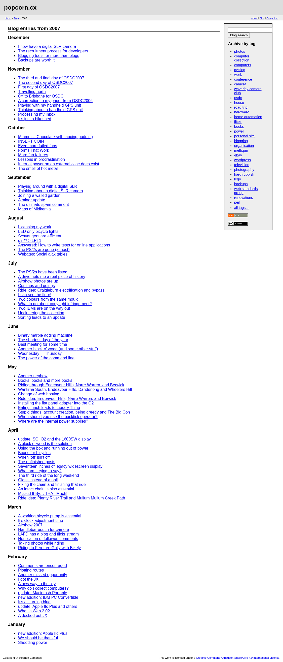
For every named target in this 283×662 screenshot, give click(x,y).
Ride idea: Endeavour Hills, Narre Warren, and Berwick (67, 398)
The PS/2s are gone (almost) (44, 249)
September (19, 177)
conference (243, 79)
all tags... (241, 208)
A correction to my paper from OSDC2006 (55, 101)
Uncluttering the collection (41, 313)
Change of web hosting (38, 394)
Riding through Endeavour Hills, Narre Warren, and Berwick (71, 385)
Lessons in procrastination (41, 159)
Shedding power (32, 642)
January (16, 624)
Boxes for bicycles (34, 453)
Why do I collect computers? (43, 588)
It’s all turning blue (34, 602)
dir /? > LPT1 (29, 240)
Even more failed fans (37, 146)
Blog (16, 18)
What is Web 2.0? (34, 611)
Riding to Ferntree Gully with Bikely (49, 548)
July (12, 263)
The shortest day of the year (43, 340)
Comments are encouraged (42, 565)
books (239, 126)
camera (240, 84)
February (17, 556)
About (254, 18)
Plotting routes (31, 570)
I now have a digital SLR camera (47, 46)
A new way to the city (37, 584)
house (239, 103)
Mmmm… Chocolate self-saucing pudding (55, 137)
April (13, 430)
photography (244, 170)
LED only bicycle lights (38, 231)
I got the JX (28, 579)
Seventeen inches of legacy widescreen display (60, 466)
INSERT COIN (31, 141)
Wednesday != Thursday (40, 353)
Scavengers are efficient (39, 236)
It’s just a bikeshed (34, 119)
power (239, 131)
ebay (238, 155)
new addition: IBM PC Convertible (48, 597)
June (13, 326)
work (238, 75)
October (16, 127)
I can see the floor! (34, 295)
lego (237, 179)
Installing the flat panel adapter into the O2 (56, 403)
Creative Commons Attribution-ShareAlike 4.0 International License (237, 657)
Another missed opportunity (42, 575)
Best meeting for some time (42, 344)
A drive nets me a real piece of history (51, 276)
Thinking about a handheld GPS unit (50, 110)
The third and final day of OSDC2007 (51, 78)
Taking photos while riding (41, 543)
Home (8, 18)
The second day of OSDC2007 (45, 82)
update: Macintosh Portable (42, 593)
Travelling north (32, 91)
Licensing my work (34, 227)
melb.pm (241, 150)
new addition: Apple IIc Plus (42, 633)
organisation (244, 146)
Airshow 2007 (30, 525)
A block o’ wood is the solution (45, 444)
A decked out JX (32, 615)
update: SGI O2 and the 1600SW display (54, 439)
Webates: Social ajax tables (42, 254)
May (12, 366)
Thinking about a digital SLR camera (50, 191)
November (19, 69)
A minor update (31, 200)
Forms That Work (33, 150)
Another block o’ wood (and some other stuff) (58, 349)
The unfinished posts (36, 462)
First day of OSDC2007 (39, 87)
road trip (241, 107)
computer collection (241, 58)
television (241, 165)
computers (242, 65)
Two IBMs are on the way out (44, 308)
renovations (243, 198)
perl (237, 202)
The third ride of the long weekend (48, 475)
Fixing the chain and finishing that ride (52, 484)
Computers (272, 18)
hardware (241, 112)
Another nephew (33, 376)
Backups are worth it (36, 60)
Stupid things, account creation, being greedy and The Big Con (74, 412)
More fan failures (33, 155)
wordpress (242, 160)
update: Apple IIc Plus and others (47, 606)
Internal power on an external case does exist (58, 164)
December (18, 37)
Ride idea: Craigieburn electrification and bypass (61, 290)
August (15, 217)
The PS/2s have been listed (42, 272)
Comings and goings (36, 285)
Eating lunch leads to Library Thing (49, 407)
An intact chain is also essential (46, 489)
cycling (239, 70)
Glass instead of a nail (38, 480)
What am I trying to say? (40, 471)
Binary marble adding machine (45, 335)
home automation (248, 117)
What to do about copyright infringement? (55, 304)
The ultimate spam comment (43, 204)
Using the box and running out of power (53, 448)
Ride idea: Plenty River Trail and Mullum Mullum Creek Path (71, 498)
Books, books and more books (45, 380)
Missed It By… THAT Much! (42, 493)
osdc (238, 98)
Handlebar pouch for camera (43, 529)
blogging (241, 141)
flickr (238, 122)
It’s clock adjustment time (40, 520)
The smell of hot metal (38, 168)
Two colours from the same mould (48, 299)
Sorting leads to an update (41, 317)
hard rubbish (244, 174)
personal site (244, 136)
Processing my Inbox (37, 114)
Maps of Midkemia (34, 209)
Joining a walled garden (39, 195)
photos (239, 51)
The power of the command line (46, 358)
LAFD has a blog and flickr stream (48, 534)
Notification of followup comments (48, 539)
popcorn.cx (20, 7)
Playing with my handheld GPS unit (49, 105)
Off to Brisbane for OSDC (40, 96)
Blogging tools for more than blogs (48, 55)
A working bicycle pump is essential (49, 516)
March (14, 507)
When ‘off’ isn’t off (34, 457)
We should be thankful (38, 638)
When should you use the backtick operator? (58, 417)
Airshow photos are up (38, 281)
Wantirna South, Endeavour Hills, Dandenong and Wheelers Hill (75, 389)
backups (241, 184)
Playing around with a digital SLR (47, 186)
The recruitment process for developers (53, 51)
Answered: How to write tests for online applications (64, 245)
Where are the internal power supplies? (53, 421)
